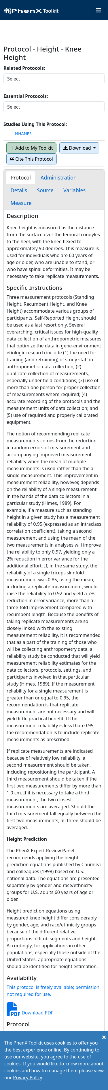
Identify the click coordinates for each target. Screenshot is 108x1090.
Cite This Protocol (31, 159)
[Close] (104, 1037)
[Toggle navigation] (98, 10)
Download (77, 148)
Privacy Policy (27, 1077)
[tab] (20, 177)
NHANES (23, 133)
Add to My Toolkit (31, 148)
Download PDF (30, 1013)
